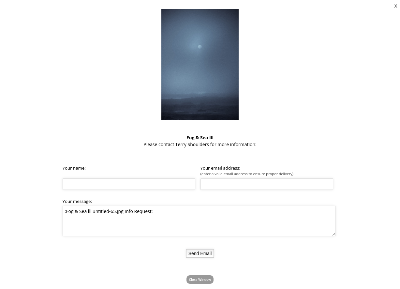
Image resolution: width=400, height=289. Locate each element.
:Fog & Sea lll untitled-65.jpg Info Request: (199, 221)
